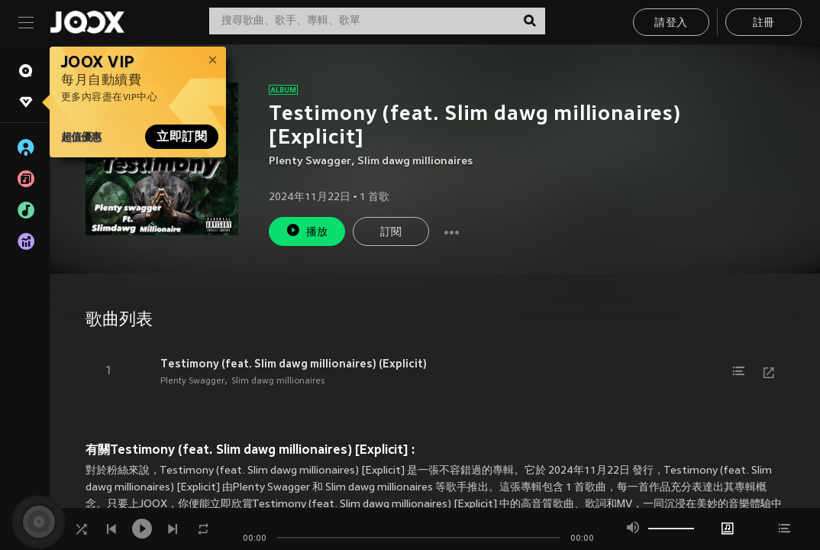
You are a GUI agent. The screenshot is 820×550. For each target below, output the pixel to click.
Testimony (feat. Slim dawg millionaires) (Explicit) (293, 364)
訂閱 (391, 232)
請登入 (670, 23)
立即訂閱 (182, 137)
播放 (307, 230)
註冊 (764, 23)
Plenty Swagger (310, 161)
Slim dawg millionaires (415, 161)
